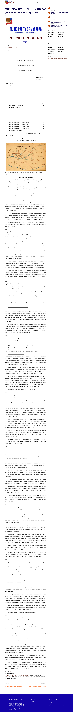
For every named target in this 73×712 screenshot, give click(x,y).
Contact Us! (33, 701)
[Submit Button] (62, 705)
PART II (10, 45)
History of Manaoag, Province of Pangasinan (17, 675)
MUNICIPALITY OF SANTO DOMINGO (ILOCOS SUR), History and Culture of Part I (59, 8)
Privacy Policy (33, 699)
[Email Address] (55, 705)
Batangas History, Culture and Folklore (57, 58)
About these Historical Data (11, 47)
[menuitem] (18, 2)
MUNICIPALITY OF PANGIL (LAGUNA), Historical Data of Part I (59, 26)
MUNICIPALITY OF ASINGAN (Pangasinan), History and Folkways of (59, 22)
